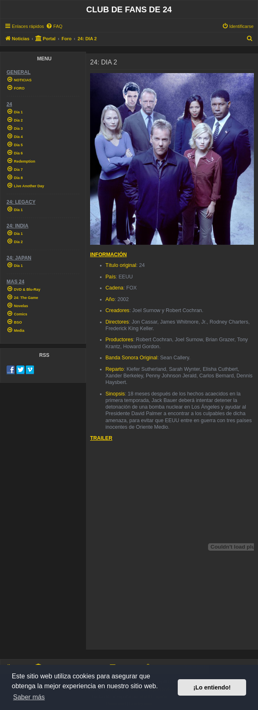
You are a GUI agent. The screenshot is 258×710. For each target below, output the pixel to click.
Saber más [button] (29, 697)
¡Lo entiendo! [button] (212, 687)
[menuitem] (54, 26)
